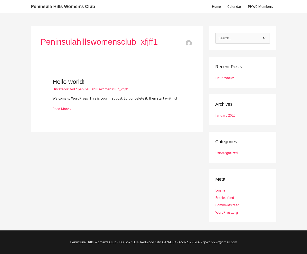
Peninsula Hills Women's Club (63, 6)
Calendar (234, 6)
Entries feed (224, 197)
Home (216, 6)
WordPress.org (226, 212)
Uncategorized (64, 89)
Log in (220, 190)
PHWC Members (260, 6)
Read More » (62, 108)
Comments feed (227, 205)
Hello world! (69, 81)
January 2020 (225, 115)
